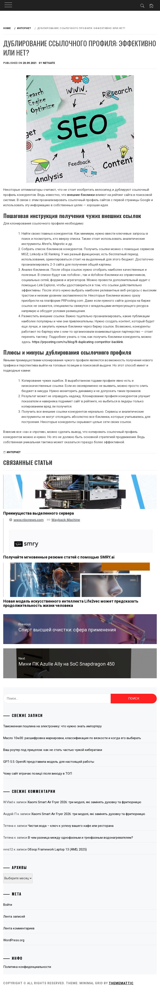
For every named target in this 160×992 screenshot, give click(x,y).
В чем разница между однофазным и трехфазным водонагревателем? (80, 838)
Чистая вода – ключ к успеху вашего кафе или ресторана (70, 826)
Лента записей (14, 916)
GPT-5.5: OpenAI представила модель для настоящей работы (48, 762)
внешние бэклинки (81, 195)
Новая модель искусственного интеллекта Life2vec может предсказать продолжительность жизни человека (70, 603)
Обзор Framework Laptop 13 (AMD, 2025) (57, 849)
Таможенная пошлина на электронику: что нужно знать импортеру (52, 726)
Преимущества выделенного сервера (38, 513)
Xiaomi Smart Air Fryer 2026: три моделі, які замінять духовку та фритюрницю (84, 802)
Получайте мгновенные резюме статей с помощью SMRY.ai (59, 557)
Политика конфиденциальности (27, 967)
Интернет (14, 452)
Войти (7, 905)
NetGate (49, 63)
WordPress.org (13, 940)
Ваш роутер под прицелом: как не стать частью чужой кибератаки (52, 750)
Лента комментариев (18, 928)
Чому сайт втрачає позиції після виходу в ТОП (37, 773)
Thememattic (121, 983)
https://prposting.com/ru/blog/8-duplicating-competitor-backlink (77, 342)
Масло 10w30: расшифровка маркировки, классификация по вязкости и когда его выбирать (72, 738)
